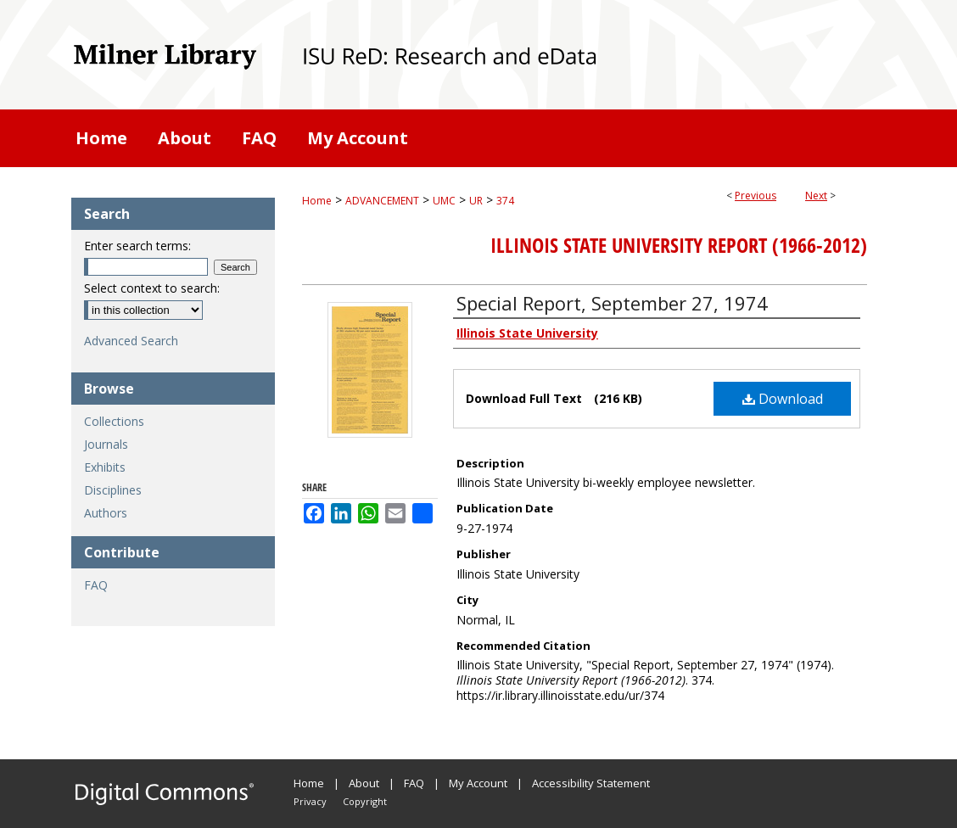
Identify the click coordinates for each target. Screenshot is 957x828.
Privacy (310, 801)
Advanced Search (131, 341)
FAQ (96, 585)
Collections (114, 421)
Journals (106, 444)
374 (505, 200)
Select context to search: (152, 288)
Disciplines (113, 490)
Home (317, 200)
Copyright (365, 801)
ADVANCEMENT (382, 200)
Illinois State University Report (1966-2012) (678, 245)
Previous (755, 195)
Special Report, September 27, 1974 (612, 303)
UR (476, 200)
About (364, 783)
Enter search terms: (137, 246)
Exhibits (105, 467)
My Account (478, 783)
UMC (444, 200)
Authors (105, 513)
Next (816, 195)
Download (782, 398)
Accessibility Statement (591, 783)
